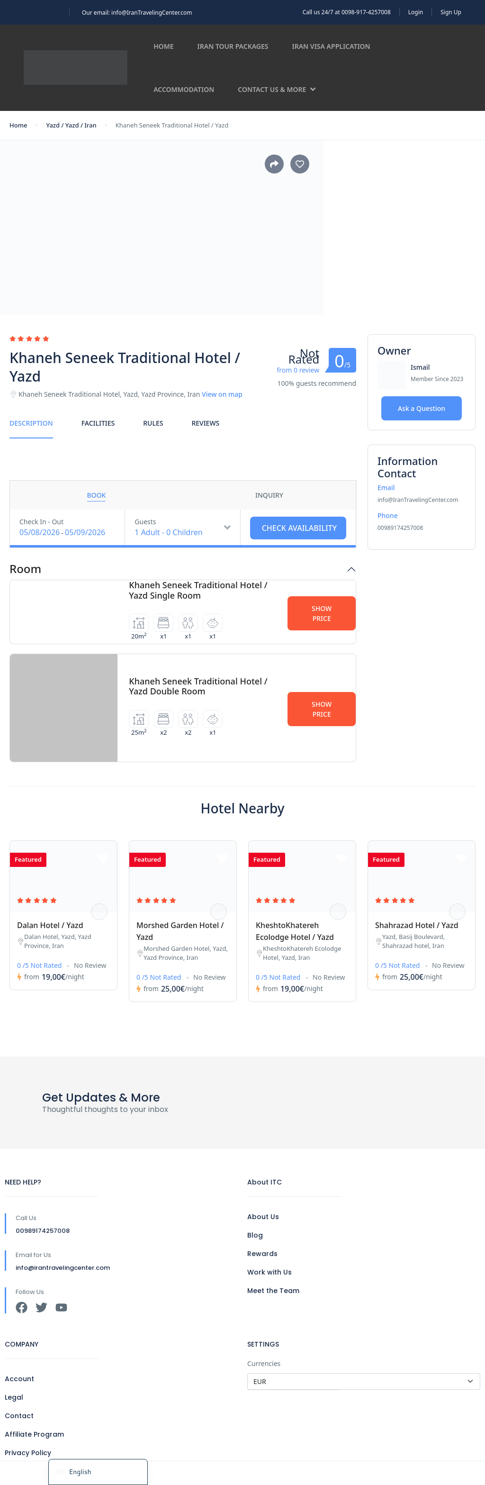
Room (25, 569)
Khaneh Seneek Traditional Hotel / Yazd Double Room (198, 686)
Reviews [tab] (205, 423)
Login (415, 12)
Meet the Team (273, 1290)
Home (163, 46)
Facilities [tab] (98, 423)
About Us (263, 1216)
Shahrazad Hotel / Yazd (416, 925)
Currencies (263, 1363)
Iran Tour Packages (233, 46)
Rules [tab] (153, 423)
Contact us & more (276, 89)
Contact (19, 1416)
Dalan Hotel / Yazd (50, 925)
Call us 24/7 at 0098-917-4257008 (347, 12)
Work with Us (269, 1272)
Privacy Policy (28, 1453)
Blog (255, 1235)
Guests (145, 521)
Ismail (420, 367)
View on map (222, 394)
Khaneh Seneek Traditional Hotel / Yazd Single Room (198, 590)
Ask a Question (421, 408)
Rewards (262, 1253)
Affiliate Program (34, 1434)
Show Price (322, 613)
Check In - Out (41, 521)
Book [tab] (96, 495)
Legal (14, 1397)
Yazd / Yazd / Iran (71, 125)
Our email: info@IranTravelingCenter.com (137, 13)
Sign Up (450, 12)
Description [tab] (31, 423)
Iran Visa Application (331, 46)
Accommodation (183, 89)
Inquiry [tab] (269, 495)
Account (19, 1379)
